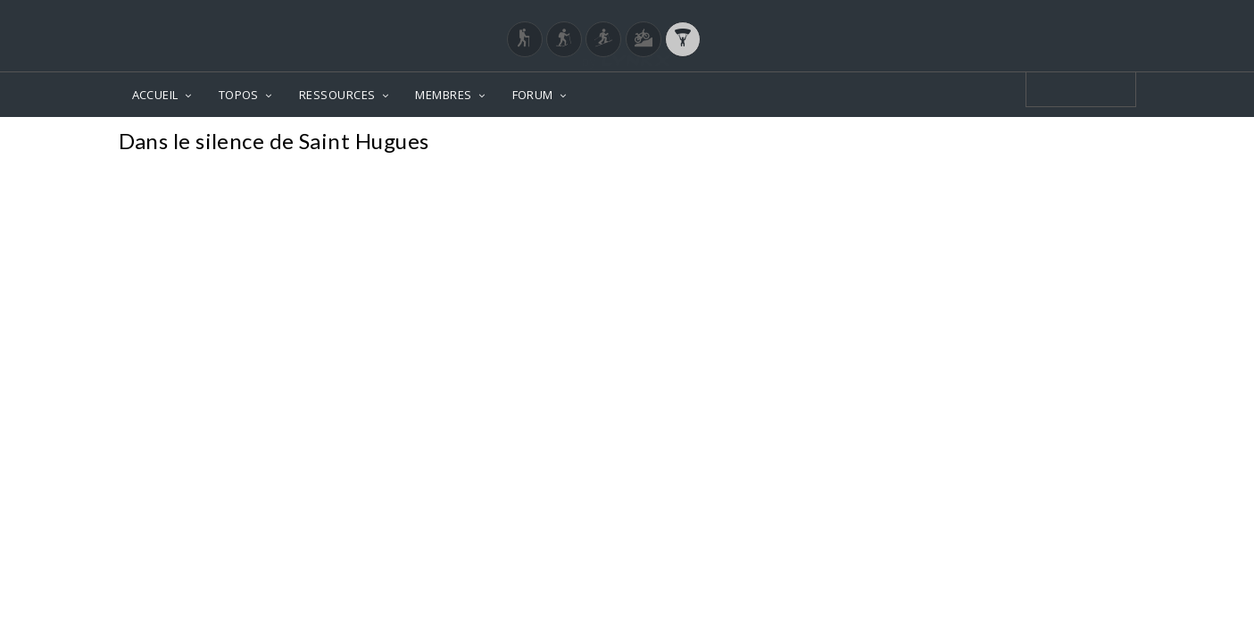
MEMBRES (443, 95)
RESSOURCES (337, 95)
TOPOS (239, 95)
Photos (1101, 143)
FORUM (532, 95)
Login (1042, 17)
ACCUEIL (155, 95)
